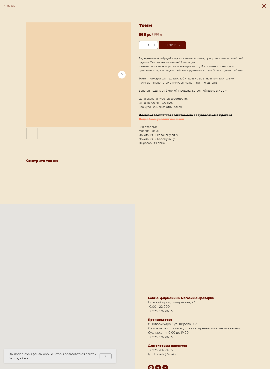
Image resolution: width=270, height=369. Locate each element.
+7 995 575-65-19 (160, 311)
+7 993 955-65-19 (160, 350)
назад (11, 5)
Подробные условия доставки (161, 119)
